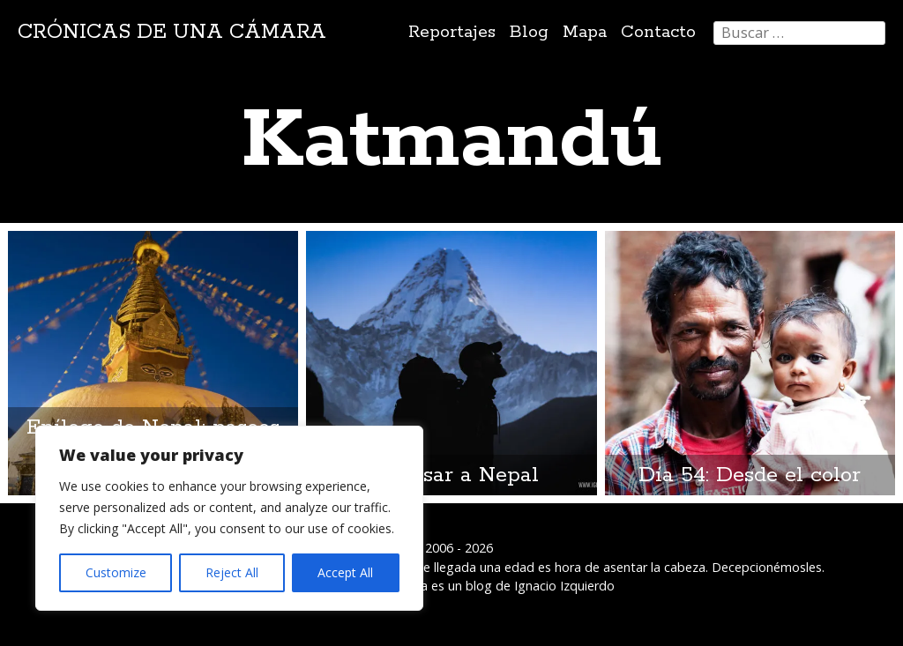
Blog (529, 32)
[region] (229, 518)
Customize (116, 572)
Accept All (345, 572)
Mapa (585, 32)
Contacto (658, 32)
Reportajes (452, 32)
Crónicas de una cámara (172, 32)
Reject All (231, 572)
